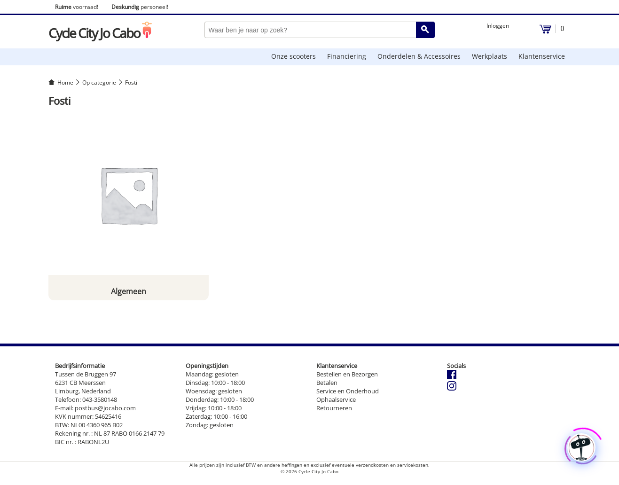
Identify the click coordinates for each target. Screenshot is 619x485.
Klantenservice (541, 56)
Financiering (346, 56)
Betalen (326, 382)
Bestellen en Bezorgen (347, 374)
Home (65, 82)
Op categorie (99, 82)
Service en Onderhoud (347, 391)
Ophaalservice (336, 399)
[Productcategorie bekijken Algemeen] (128, 207)
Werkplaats (489, 56)
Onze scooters (293, 56)
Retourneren (334, 408)
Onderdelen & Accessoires (419, 56)
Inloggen (497, 26)
